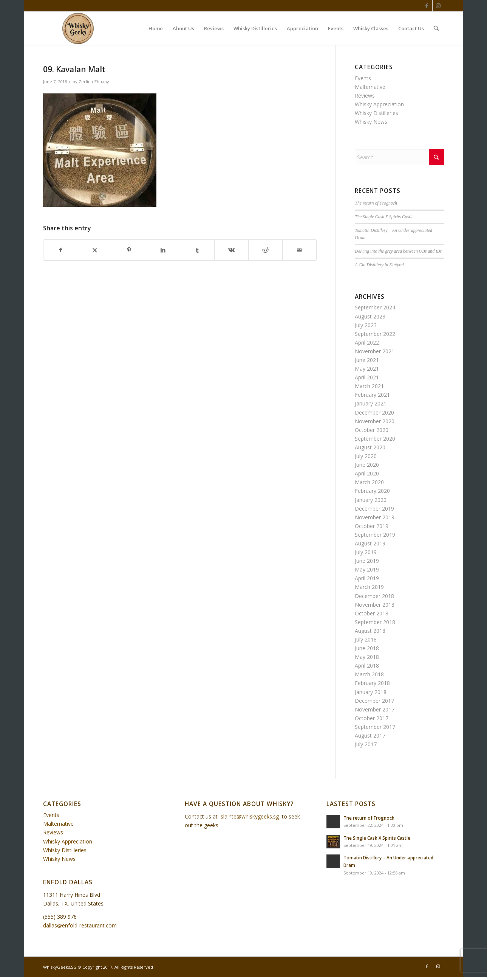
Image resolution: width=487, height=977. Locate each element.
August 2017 (370, 735)
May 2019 (367, 569)
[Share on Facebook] (60, 250)
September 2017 (375, 726)
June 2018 (367, 648)
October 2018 (371, 613)
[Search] (436, 28)
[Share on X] (95, 250)
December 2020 (374, 412)
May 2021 (367, 368)
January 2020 (371, 499)
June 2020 (367, 464)
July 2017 (366, 744)
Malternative (370, 86)
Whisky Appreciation (379, 104)
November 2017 (374, 709)
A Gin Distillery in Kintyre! (379, 264)
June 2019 (367, 560)
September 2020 (375, 438)
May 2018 (367, 656)
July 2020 (366, 456)
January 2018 (371, 692)
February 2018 (372, 683)
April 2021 (367, 377)
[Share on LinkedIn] (163, 250)
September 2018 (375, 622)
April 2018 (367, 665)
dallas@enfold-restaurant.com (80, 925)
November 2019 (374, 517)
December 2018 (374, 596)
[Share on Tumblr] (197, 250)
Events (363, 78)
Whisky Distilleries (376, 112)
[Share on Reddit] (265, 250)
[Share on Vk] (231, 250)
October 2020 (371, 429)
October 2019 (371, 526)
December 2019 (374, 508)
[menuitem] (156, 28)
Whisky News (371, 121)
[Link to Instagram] (438, 5)
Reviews (365, 95)
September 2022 (375, 333)
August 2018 (370, 630)
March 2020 (369, 482)
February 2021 (372, 394)
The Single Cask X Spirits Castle (384, 216)
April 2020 (367, 473)
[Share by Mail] (299, 250)
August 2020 (370, 447)
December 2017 (374, 700)
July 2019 (366, 552)
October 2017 (371, 718)
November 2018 (374, 604)
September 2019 (375, 534)
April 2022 (367, 342)
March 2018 (369, 674)
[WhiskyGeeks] (79, 28)
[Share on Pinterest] (129, 250)
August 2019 (370, 543)
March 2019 (369, 586)
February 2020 (372, 490)
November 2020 (374, 421)
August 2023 (370, 316)
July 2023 (366, 325)
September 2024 (375, 307)
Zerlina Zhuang (94, 81)
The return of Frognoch (376, 203)
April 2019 (367, 578)
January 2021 (371, 403)
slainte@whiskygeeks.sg (250, 816)
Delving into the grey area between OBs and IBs (398, 251)
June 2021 (367, 359)
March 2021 (369, 386)
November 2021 (374, 351)
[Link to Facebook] (426, 5)
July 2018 (366, 639)
